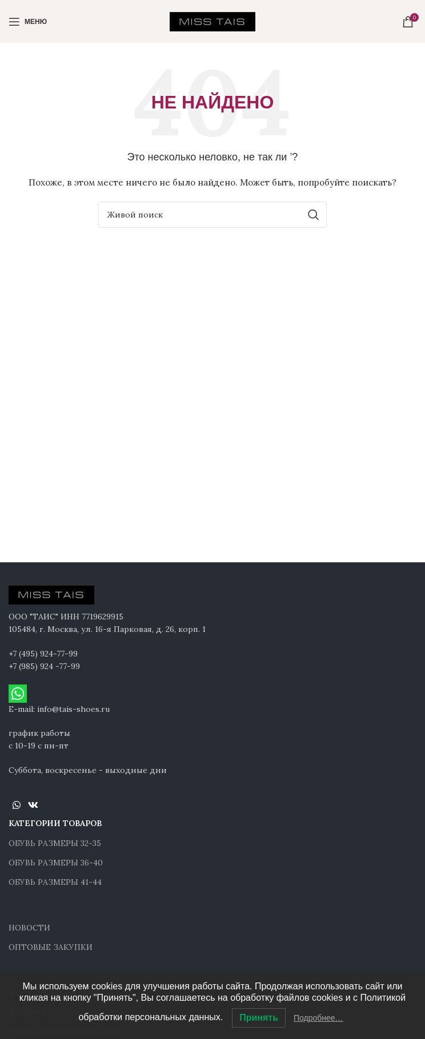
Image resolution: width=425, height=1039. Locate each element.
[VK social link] (33, 805)
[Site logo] (212, 20)
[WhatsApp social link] (16, 805)
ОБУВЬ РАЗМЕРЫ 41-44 (55, 882)
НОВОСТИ (29, 928)
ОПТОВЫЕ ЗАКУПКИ (51, 947)
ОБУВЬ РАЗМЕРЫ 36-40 (56, 862)
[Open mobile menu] (28, 21)
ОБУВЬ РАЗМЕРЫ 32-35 (55, 843)
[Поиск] (212, 215)
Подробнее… (318, 1017)
